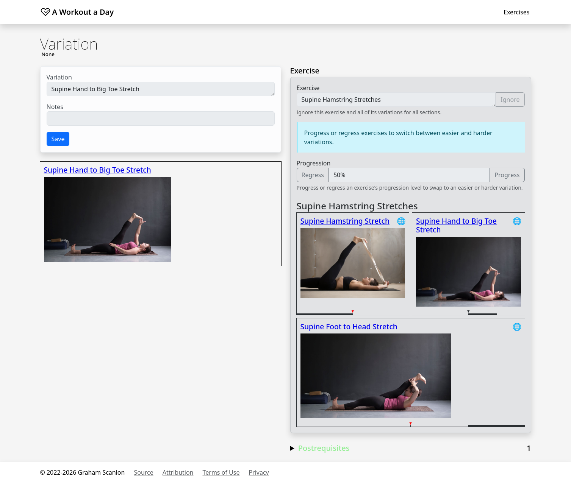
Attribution (178, 472)
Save (58, 139)
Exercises (517, 12)
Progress (506, 175)
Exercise (308, 88)
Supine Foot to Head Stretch (348, 326)
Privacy (259, 472)
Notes (55, 107)
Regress (313, 175)
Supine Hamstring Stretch (345, 221)
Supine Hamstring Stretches (396, 99)
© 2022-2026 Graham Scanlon (82, 472)
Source (143, 472)
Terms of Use (221, 472)
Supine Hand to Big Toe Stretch (161, 89)
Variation (59, 77)
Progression (314, 163)
